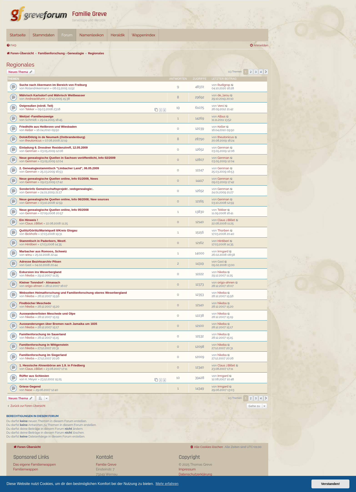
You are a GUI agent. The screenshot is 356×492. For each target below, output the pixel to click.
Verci (221, 105)
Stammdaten (44, 35)
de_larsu (223, 95)
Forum (66, 35)
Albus (222, 116)
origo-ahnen (33, 286)
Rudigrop (224, 85)
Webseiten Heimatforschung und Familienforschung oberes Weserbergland (73, 292)
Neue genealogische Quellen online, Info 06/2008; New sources (64, 199)
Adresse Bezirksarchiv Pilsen (40, 261)
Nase (28, 390)
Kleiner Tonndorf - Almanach (39, 282)
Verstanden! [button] (330, 484)
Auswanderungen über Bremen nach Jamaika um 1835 (58, 324)
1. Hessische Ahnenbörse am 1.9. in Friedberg (52, 365)
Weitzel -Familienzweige (36, 116)
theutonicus (33, 140)
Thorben (223, 230)
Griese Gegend (30, 386)
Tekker (29, 109)
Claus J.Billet (34, 223)
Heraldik (118, 35)
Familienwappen (25, 469)
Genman (31, 151)
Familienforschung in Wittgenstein (43, 344)
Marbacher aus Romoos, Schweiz (43, 251)
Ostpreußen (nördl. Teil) (36, 105)
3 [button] (256, 72)
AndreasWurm (35, 98)
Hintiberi (31, 244)
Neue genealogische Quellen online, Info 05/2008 (54, 209)
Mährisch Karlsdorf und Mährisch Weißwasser (52, 95)
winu (28, 254)
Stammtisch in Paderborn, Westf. (42, 241)
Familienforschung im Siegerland (43, 355)
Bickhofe (31, 234)
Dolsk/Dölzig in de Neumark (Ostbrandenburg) (52, 137)
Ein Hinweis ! (28, 220)
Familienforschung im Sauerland (42, 334)
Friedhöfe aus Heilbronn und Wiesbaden (48, 126)
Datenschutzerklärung (195, 474)
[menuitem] (11, 45)
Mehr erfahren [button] (166, 484)
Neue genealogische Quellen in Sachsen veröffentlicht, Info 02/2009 (67, 157)
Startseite (18, 35)
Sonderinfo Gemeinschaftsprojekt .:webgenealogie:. (56, 189)
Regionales (20, 64)
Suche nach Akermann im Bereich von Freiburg (53, 85)
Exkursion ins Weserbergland (40, 272)
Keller (29, 130)
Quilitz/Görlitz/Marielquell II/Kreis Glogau (48, 230)
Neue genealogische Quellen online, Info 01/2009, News (58, 178)
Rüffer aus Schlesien (34, 376)
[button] (266, 72)
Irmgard (223, 251)
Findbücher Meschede (35, 303)
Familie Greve (89, 14)
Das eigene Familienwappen (34, 464)
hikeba (29, 275)
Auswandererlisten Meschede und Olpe (47, 313)
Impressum (187, 469)
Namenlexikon (92, 35)
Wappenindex (143, 35)
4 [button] (261, 72)
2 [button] (250, 72)
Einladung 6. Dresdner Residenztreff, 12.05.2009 (53, 147)
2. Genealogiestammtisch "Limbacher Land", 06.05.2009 (59, 168)
